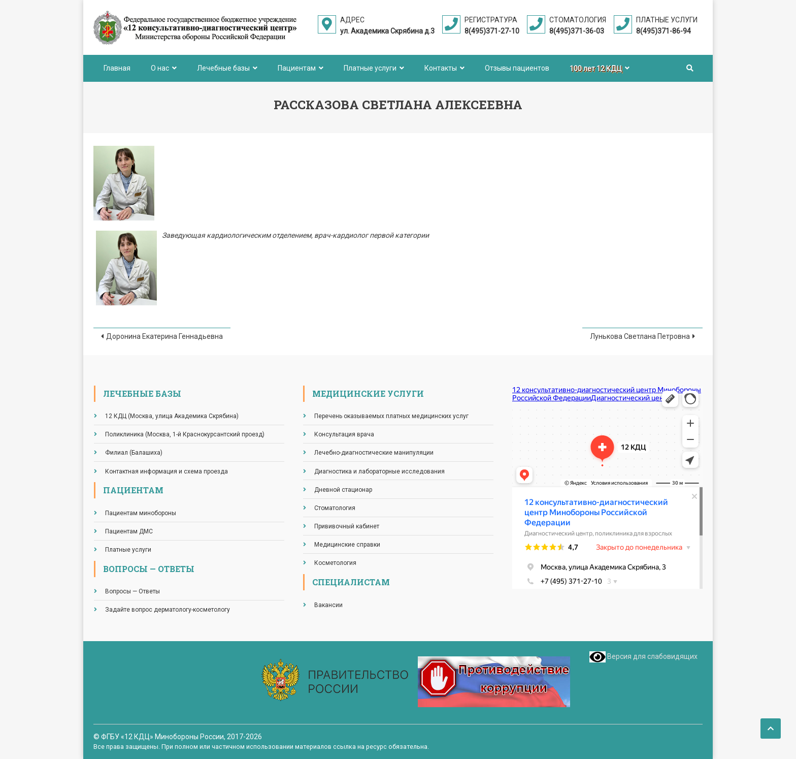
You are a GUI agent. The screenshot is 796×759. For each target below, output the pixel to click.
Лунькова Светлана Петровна (640, 336)
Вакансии (328, 605)
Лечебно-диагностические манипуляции (374, 452)
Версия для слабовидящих (643, 656)
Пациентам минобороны (140, 513)
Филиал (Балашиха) (133, 452)
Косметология (335, 562)
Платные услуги (370, 68)
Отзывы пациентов (517, 68)
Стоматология (334, 508)
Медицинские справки (347, 544)
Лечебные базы (223, 68)
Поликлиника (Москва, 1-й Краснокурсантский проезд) (184, 434)
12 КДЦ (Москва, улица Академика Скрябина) (172, 416)
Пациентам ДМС (129, 531)
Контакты (440, 68)
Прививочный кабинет (346, 526)
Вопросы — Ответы (132, 591)
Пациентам (297, 68)
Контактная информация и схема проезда (166, 471)
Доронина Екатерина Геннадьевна (164, 336)
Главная (117, 68)
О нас (160, 68)
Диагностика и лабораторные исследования (379, 471)
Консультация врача (344, 434)
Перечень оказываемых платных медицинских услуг (391, 416)
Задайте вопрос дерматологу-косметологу (167, 609)
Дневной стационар (343, 489)
